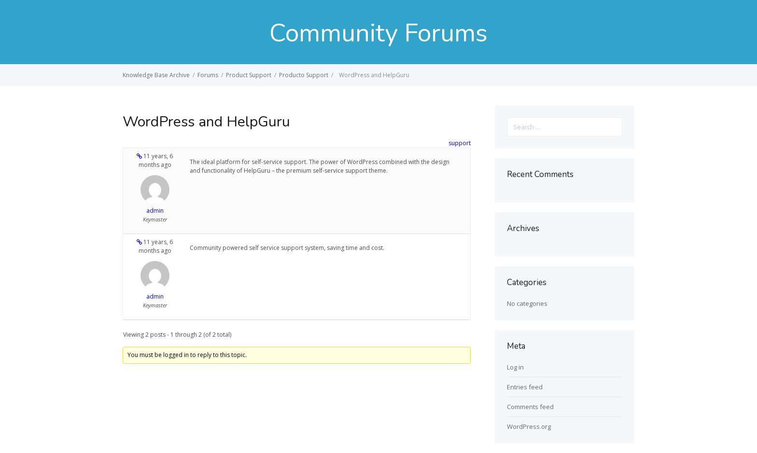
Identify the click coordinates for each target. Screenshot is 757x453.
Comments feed (530, 406)
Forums (207, 75)
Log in (515, 367)
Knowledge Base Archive (156, 75)
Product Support (248, 75)
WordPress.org (529, 426)
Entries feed (525, 387)
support (460, 143)
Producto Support (303, 75)
